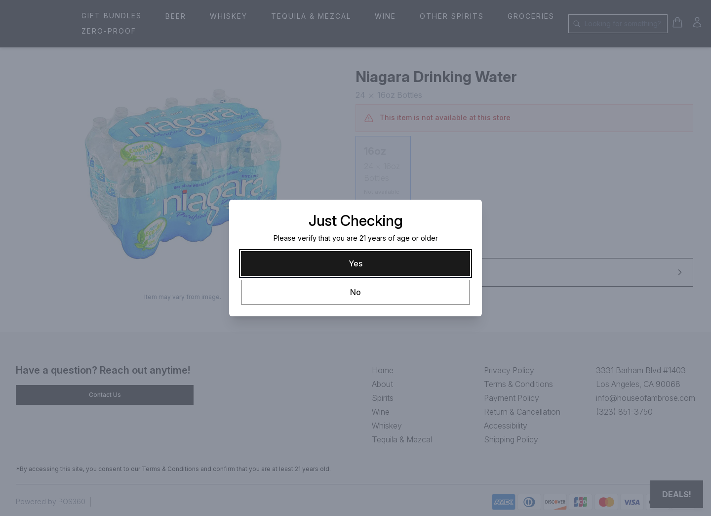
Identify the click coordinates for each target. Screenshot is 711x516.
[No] (355, 292)
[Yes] (355, 263)
